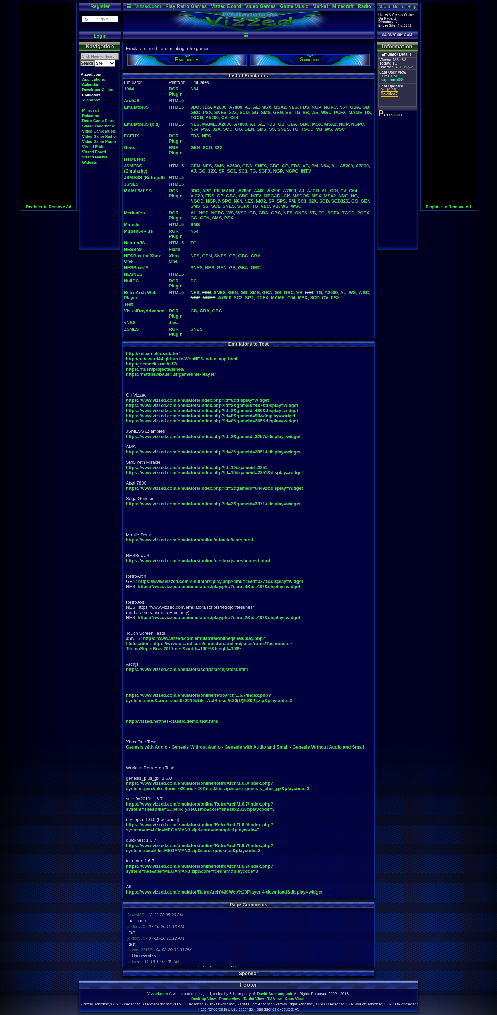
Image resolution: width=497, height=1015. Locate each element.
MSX (266, 107)
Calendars (91, 84)
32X (233, 112)
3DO (194, 107)
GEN (278, 112)
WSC (326, 112)
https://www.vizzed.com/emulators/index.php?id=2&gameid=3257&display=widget (213, 436)
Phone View (229, 999)
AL (256, 107)
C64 (234, 117)
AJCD (313, 190)
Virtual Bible (93, 147)
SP (221, 171)
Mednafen (134, 212)
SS (288, 112)
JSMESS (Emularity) (135, 168)
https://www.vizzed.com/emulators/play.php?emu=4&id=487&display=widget (219, 586)
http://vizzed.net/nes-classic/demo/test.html (172, 721)
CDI (334, 190)
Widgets (89, 162)
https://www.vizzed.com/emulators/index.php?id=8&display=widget (197, 400)
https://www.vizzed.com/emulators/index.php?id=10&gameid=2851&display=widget (214, 472)
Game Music (294, 6)
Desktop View (203, 999)
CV (224, 117)
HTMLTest (134, 159)
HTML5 (176, 100)
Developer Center (98, 90)
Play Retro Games (186, 6)
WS (315, 112)
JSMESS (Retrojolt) (144, 177)
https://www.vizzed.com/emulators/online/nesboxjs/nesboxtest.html (198, 560)
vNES (130, 322)
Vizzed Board (226, 6)
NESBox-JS (136, 267)
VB (306, 112)
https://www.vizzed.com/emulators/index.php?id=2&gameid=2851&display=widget (213, 452)
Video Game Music (99, 131)
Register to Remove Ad (48, 207)
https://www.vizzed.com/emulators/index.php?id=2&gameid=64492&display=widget (214, 488)
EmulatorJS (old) (142, 124)
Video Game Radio (99, 136)
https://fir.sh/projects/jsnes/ (155, 369)
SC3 (242, 171)
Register (100, 6)
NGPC (330, 107)
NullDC (131, 280)
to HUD (391, 115)
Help (411, 6)
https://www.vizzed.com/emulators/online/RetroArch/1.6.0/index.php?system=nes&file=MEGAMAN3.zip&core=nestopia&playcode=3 (199, 827)
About (384, 6)
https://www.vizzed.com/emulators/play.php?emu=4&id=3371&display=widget (220, 581)
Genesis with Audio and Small (257, 747)
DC (193, 280)
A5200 (212, 117)
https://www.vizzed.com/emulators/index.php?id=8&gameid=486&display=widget (212, 410)
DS (368, 112)
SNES (220, 112)
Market (320, 6)
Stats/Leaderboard (99, 126)
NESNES (133, 274)
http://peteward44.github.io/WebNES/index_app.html (181, 358)
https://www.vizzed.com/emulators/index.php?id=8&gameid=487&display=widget (212, 405)
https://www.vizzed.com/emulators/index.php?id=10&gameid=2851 (196, 467)
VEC (265, 206)
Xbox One (174, 258)
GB (365, 107)
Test (128, 304)
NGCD (196, 201)
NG (354, 195)
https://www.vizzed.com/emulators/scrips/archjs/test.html (187, 669)
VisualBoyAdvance (144, 310)
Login (100, 36)
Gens (129, 147)
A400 (259, 190)
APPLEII (211, 190)
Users (399, 6)
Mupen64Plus (138, 231)
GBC (195, 112)
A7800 (235, 107)
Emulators (91, 95)
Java (174, 322)
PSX (207, 112)
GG (255, 112)
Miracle (131, 224)
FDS (304, 107)
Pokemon (90, 116)
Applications (93, 79)
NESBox (133, 249)
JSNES (131, 184)
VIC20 (196, 195)
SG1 (231, 171)
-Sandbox (91, 100)
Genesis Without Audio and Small (328, 747)
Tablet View (253, 999)
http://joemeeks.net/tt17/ (151, 364)
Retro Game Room (99, 121)
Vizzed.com (148, 6)
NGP (316, 107)
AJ (248, 107)
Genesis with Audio (146, 747)
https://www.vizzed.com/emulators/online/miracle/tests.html (189, 540)
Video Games (260, 6)
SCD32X (340, 201)
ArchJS (132, 100)
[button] (100, 19)
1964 (129, 88)
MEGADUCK (277, 195)
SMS (266, 112)
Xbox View (294, 999)
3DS (206, 107)
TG (297, 112)
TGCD (196, 117)
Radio (364, 6)
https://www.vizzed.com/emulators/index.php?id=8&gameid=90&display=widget (210, 415)
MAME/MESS (138, 190)
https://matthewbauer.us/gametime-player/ (171, 374)
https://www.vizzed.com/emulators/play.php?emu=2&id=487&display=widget (219, 617)
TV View (274, 999)
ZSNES (131, 329)
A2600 (219, 107)
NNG (344, 195)
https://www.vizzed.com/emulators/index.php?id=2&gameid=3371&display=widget (213, 503)
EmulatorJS (136, 107)
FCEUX (131, 135)
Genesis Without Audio (196, 747)
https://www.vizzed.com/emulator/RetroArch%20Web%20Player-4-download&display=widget (224, 892)
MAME (355, 112)
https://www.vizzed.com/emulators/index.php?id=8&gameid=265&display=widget (212, 420)
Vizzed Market (94, 157)
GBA (355, 107)
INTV (306, 171)
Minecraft (342, 6)
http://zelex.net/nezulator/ (153, 353)
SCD (244, 112)
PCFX (340, 112)
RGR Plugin (176, 91)
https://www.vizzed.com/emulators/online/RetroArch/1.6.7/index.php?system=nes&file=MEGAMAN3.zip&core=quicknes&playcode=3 (199, 848)
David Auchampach (274, 994)
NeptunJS (134, 242)
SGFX (265, 171)
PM (314, 165)
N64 (194, 88)
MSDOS (301, 195)
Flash (175, 249)
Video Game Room (99, 141)
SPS (281, 201)
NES (293, 107)
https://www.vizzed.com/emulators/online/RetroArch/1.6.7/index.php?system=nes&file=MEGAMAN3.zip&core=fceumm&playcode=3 (199, 868)
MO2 (261, 201)
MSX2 (280, 107)
